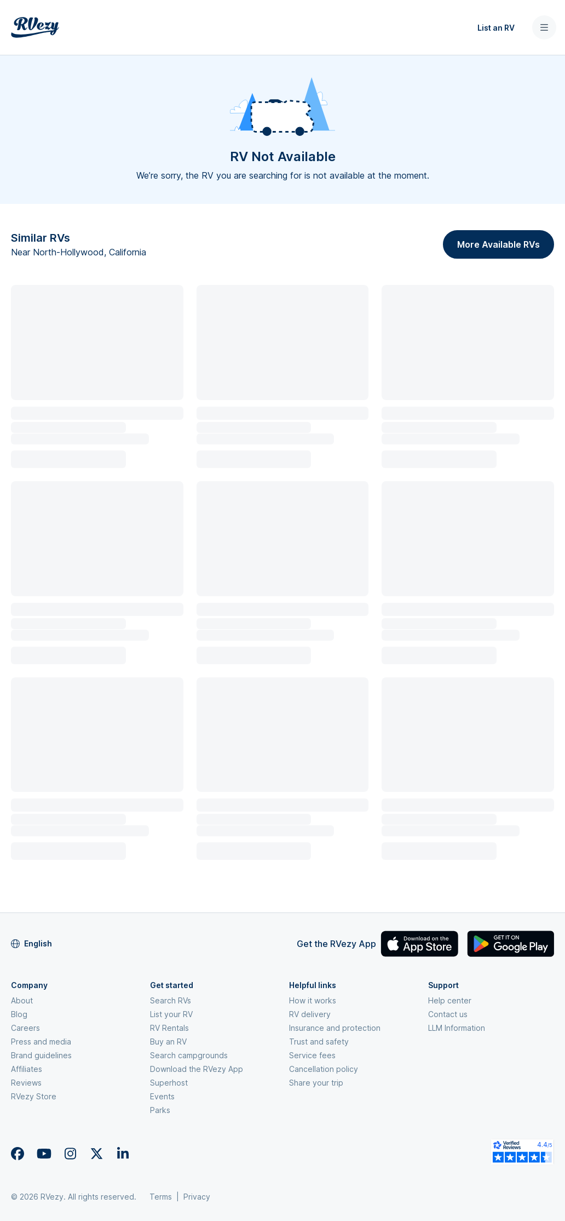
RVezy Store (33, 1096)
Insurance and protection (334, 1027)
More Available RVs (498, 244)
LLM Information (456, 1027)
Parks (160, 1110)
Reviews (26, 1082)
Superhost (169, 1082)
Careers (25, 1027)
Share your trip (316, 1082)
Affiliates (26, 1069)
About (22, 1000)
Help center (449, 1000)
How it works (312, 1000)
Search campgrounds (189, 1055)
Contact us (448, 1014)
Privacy (196, 1196)
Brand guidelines (41, 1055)
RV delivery (310, 1014)
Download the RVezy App (196, 1069)
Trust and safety (319, 1041)
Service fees (312, 1055)
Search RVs (170, 1000)
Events (162, 1096)
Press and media (41, 1041)
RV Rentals (169, 1027)
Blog (19, 1014)
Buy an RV (168, 1041)
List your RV (171, 1014)
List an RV (496, 27)
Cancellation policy (323, 1069)
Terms (160, 1196)
